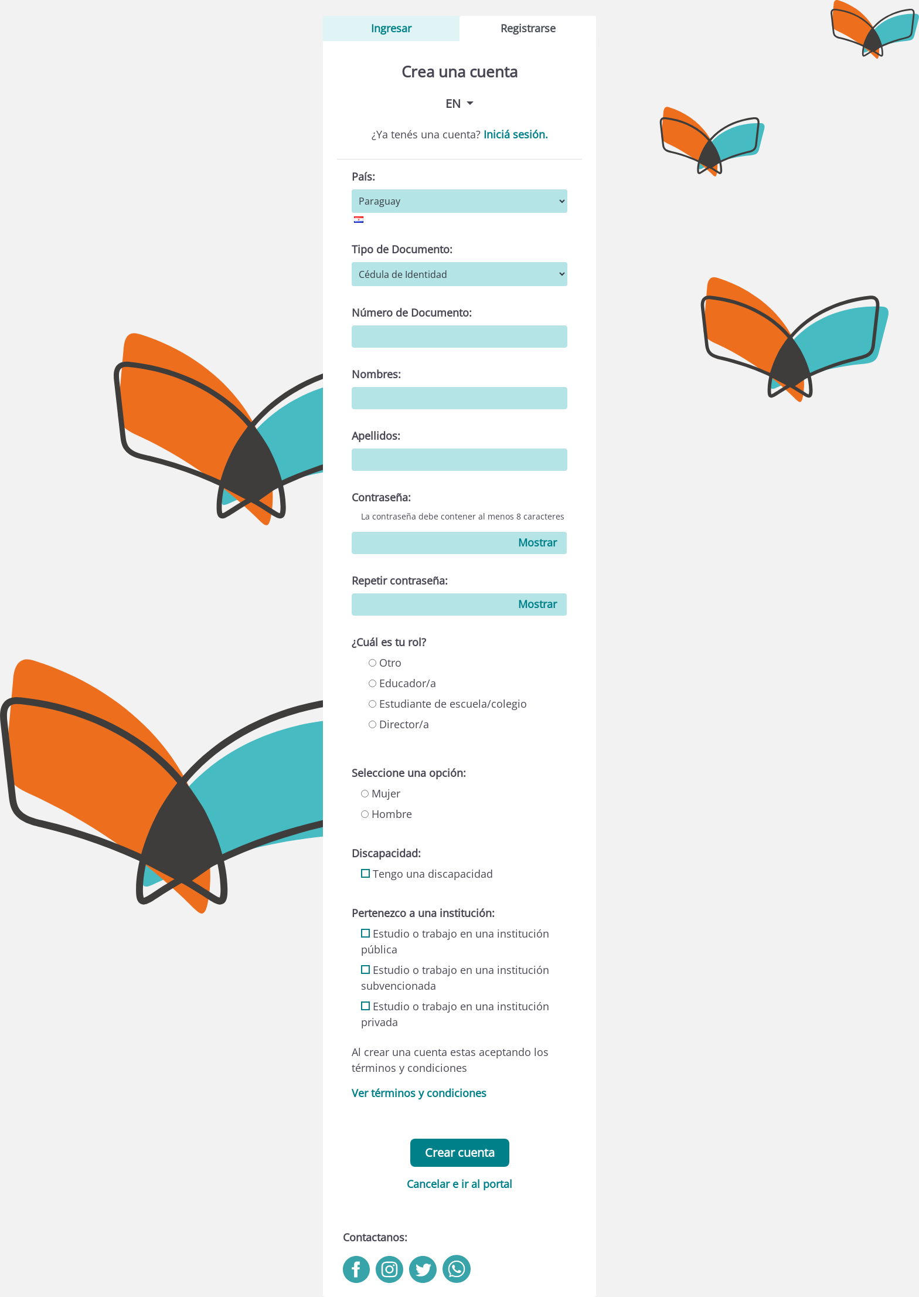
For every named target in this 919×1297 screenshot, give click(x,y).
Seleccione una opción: (409, 773)
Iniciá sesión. (516, 134)
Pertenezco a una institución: (423, 913)
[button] (459, 103)
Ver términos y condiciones (419, 1093)
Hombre (386, 814)
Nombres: (376, 374)
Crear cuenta (460, 1152)
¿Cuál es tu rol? (389, 642)
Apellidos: (376, 436)
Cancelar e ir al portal (459, 1184)
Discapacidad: (386, 853)
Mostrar (537, 542)
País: (363, 176)
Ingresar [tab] (391, 28)
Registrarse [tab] (528, 28)
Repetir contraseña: (400, 580)
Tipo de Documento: (402, 249)
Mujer (380, 793)
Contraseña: (381, 497)
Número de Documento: (412, 312)
